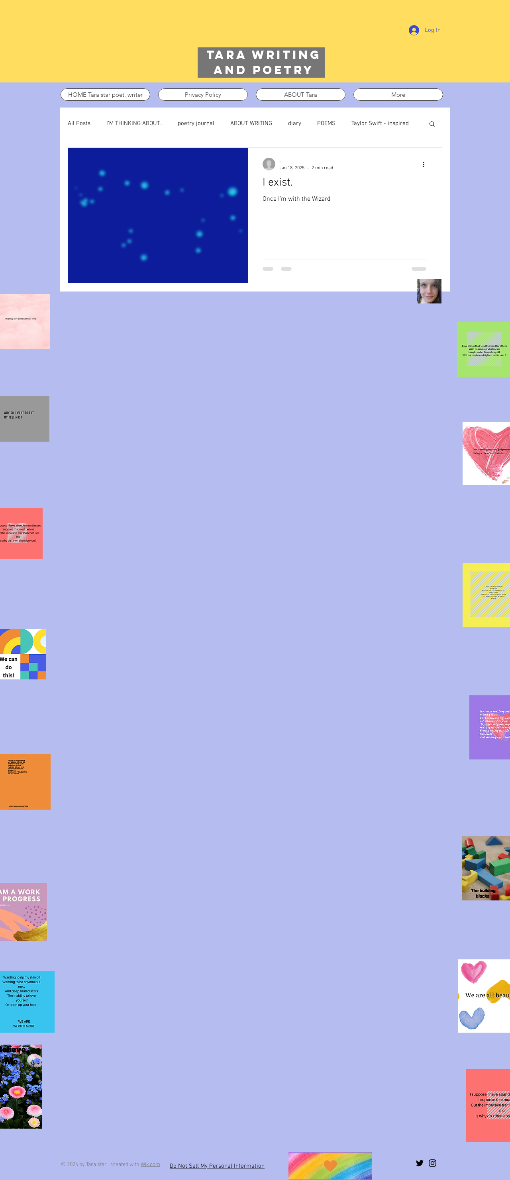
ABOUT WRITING (251, 123)
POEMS (326, 123)
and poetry (264, 70)
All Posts (79, 123)
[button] (432, 124)
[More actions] (426, 164)
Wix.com (150, 1164)
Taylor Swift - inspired (380, 123)
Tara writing (263, 54)
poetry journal (196, 123)
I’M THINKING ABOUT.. (134, 123)
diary (294, 123)
